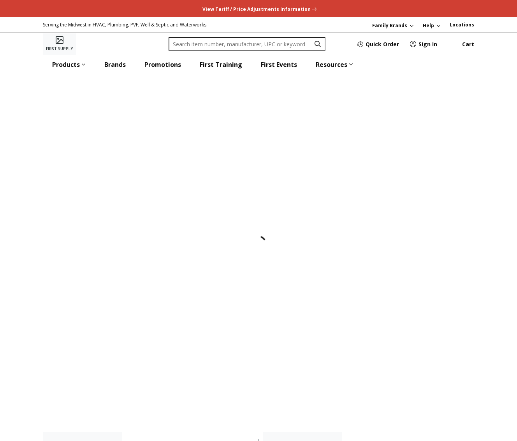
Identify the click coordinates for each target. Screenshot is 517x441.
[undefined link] (258, 8)
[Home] (59, 44)
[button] (69, 65)
